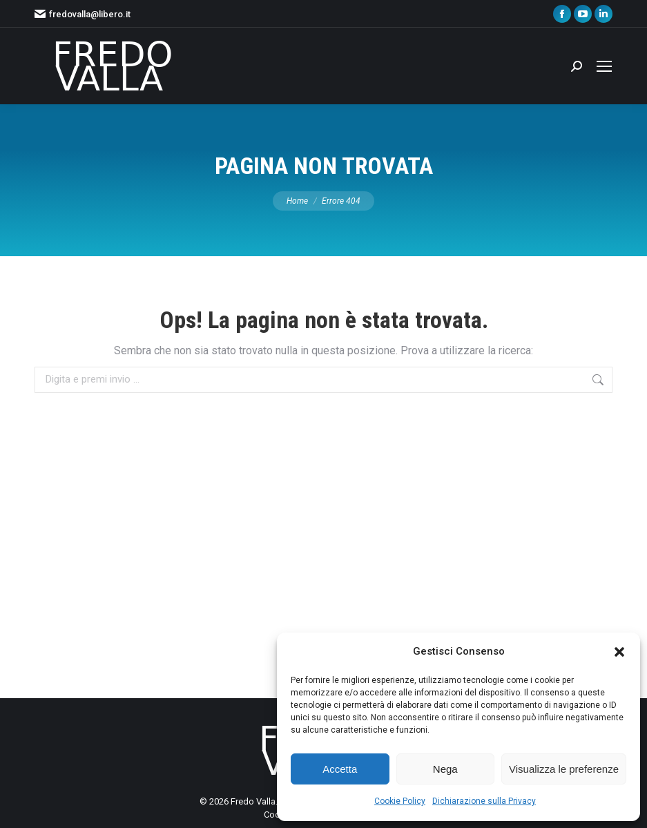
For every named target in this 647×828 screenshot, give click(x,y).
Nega (445, 769)
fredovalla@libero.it (83, 14)
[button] (619, 652)
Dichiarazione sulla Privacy (484, 801)
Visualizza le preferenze (564, 769)
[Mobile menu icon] (604, 66)
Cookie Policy (399, 801)
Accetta (339, 769)
